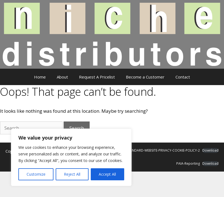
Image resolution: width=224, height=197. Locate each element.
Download (210, 150)
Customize (36, 174)
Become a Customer (145, 77)
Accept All (107, 174)
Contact (182, 77)
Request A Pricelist (97, 77)
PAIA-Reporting (188, 163)
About (62, 77)
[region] (71, 157)
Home (40, 77)
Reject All (72, 174)
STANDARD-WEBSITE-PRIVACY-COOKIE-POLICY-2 (163, 150)
